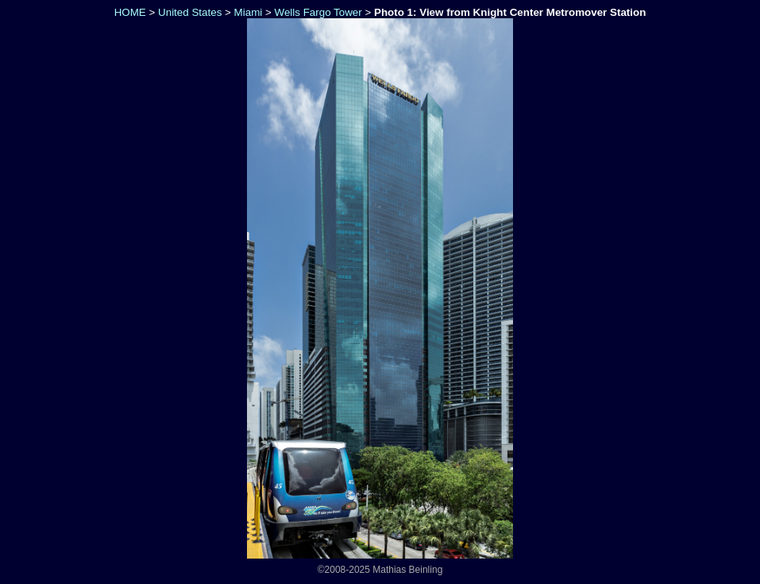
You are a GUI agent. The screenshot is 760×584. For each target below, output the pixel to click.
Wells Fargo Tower (318, 12)
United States (190, 12)
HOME (128, 12)
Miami (248, 12)
